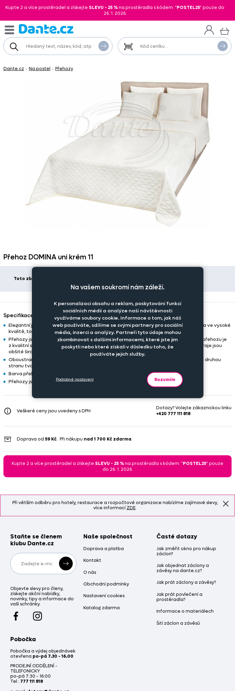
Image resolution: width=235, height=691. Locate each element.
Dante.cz (13, 68)
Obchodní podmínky (106, 584)
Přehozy (64, 68)
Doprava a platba (103, 548)
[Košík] (225, 30)
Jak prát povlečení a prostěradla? (179, 597)
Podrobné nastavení (75, 379)
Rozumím (164, 379)
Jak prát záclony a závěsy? (186, 582)
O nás (89, 572)
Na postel (39, 68)
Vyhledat (103, 45)
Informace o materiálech (185, 611)
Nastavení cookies (104, 596)
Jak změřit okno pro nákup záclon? (186, 551)
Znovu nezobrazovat (226, 503)
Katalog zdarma (101, 608)
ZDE (131, 508)
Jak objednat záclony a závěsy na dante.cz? (182, 568)
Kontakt (92, 560)
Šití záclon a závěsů (178, 623)
